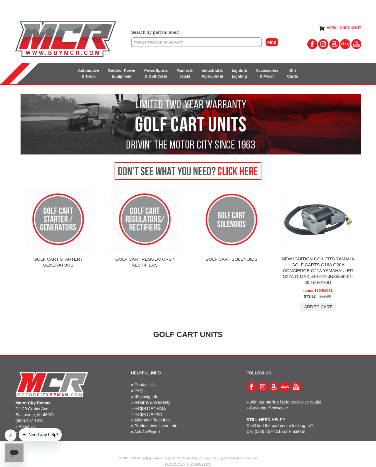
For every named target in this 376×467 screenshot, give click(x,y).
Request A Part (148, 414)
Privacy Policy (175, 464)
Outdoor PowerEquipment (121, 73)
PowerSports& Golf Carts (156, 73)
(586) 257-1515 (30, 420)
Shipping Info (146, 396)
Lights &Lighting (239, 73)
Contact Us (144, 384)
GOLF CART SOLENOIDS (231, 259)
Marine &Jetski (185, 73)
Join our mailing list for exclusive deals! (285, 402)
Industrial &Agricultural (212, 73)
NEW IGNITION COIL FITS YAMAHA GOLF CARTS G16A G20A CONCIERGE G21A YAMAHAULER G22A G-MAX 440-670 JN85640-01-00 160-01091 (318, 270)
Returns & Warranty (152, 402)
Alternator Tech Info (152, 420)
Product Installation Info (155, 426)
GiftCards (292, 73)
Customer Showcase (269, 408)
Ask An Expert (147, 431)
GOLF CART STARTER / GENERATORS (57, 262)
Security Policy (200, 464)
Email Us (297, 431)
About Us (27, 426)
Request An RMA (150, 408)
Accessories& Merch (267, 73)
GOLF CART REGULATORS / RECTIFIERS (144, 262)
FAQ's (139, 390)
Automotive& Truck (88, 73)
